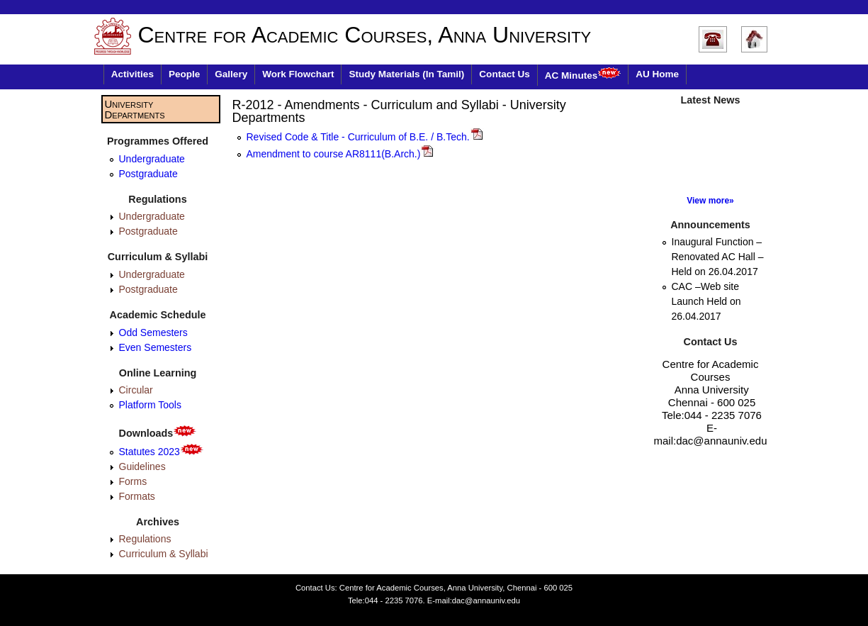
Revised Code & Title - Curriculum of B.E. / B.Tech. (365, 136)
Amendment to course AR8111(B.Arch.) (341, 154)
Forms (133, 481)
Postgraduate (148, 173)
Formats (137, 496)
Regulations (145, 538)
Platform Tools (150, 404)
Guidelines (142, 466)
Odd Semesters (153, 332)
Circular (136, 390)
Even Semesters (155, 347)
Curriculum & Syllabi (163, 553)
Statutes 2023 (161, 451)
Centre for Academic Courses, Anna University (365, 34)
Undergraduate (152, 158)
